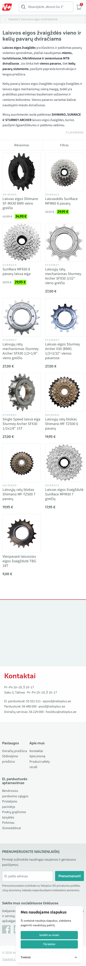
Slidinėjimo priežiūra (10, 759)
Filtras (64, 145)
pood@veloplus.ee (52, 706)
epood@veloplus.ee (57, 701)
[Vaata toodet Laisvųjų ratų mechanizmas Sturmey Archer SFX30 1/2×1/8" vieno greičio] (22, 317)
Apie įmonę (37, 756)
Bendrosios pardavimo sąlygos (15, 794)
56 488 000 (29, 706)
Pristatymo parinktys (9, 804)
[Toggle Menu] (9, 7)
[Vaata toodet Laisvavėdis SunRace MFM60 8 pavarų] (64, 171)
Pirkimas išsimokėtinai (11, 825)
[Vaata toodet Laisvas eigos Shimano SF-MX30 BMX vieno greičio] (22, 171)
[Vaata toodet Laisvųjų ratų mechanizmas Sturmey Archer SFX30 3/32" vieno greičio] (64, 242)
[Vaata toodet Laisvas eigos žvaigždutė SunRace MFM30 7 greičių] (64, 462)
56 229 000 (36, 712)
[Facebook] (6, 929)
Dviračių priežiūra (14, 751)
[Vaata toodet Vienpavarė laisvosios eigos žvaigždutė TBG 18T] (22, 533)
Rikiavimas (21, 145)
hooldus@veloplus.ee (61, 712)
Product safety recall (39, 764)
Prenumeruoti (69, 876)
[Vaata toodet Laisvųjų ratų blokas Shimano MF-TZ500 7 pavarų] (22, 462)
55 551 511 (33, 701)
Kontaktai (36, 751)
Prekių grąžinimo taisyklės (14, 815)
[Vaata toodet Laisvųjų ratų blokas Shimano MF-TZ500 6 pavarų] (64, 392)
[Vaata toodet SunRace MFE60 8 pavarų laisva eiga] (22, 242)
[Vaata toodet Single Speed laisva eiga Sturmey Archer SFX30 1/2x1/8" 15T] (22, 392)
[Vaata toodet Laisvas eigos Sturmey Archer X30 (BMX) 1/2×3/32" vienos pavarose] (64, 317)
